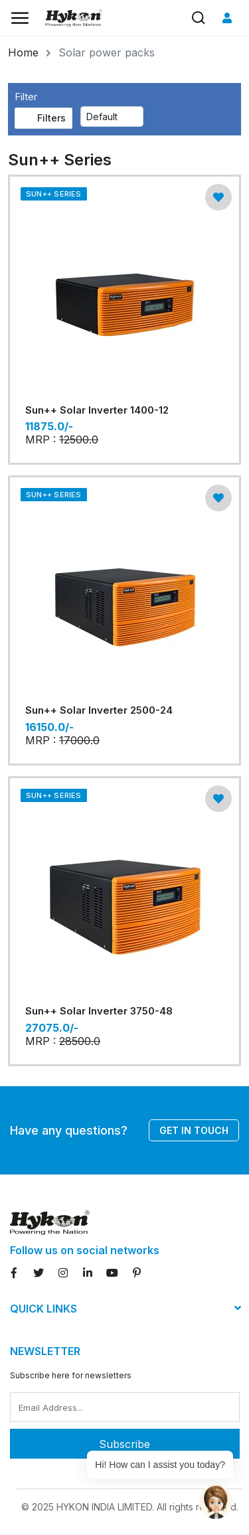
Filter (26, 96)
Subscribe (124, 1444)
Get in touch (193, 1130)
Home (23, 52)
